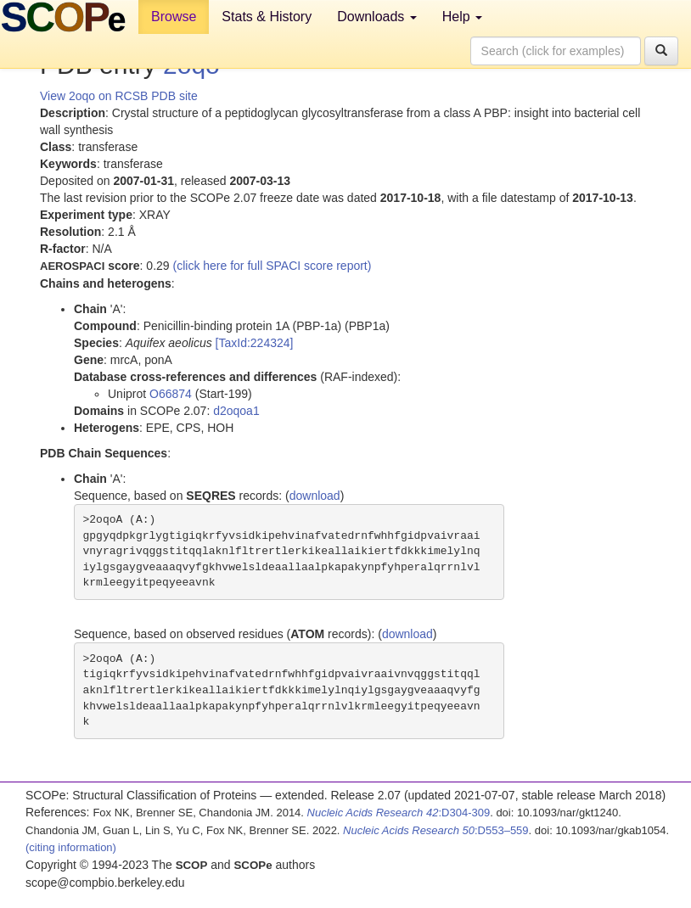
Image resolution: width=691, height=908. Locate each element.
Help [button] (462, 16)
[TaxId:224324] (255, 343)
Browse (173, 16)
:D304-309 (399, 812)
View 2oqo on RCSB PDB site (119, 96)
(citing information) (70, 847)
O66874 (170, 394)
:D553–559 (436, 830)
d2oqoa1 (236, 411)
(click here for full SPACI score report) (272, 265)
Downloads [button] (377, 16)
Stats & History (267, 16)
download (314, 495)
